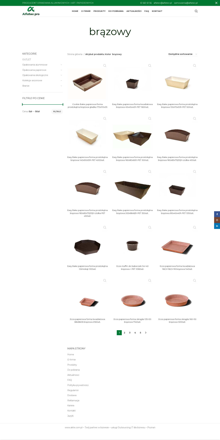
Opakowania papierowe (34, 72)
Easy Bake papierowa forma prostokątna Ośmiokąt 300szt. (87, 276)
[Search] (196, 12)
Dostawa (71, 403)
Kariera (70, 414)
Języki (70, 424)
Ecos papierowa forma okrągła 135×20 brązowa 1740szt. (132, 329)
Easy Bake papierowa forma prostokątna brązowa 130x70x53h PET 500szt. (177, 109)
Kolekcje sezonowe (32, 83)
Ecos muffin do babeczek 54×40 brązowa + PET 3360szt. (132, 276)
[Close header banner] (216, 3)
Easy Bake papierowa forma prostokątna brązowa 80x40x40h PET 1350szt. (177, 221)
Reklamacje (73, 408)
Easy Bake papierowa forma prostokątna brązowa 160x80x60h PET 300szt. (132, 165)
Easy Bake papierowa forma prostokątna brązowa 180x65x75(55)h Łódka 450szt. (177, 165)
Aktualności (73, 383)
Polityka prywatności (78, 393)
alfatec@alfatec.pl (163, 3)
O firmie (71, 368)
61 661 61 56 (146, 3)
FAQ (69, 388)
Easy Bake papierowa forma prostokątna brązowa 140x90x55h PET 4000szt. (87, 165)
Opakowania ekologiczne (35, 78)
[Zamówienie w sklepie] (183, 57)
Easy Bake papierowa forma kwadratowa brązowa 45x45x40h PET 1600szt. (132, 109)
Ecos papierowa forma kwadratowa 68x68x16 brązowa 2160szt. (87, 329)
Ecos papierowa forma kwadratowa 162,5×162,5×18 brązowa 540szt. (177, 276)
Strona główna (75, 56)
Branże (25, 88)
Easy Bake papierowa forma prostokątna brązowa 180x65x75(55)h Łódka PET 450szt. (87, 221)
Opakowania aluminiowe (34, 67)
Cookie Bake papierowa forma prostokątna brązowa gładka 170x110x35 (87, 109)
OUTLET (26, 62)
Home (70, 363)
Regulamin (73, 398)
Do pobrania (73, 378)
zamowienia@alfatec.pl (186, 3)
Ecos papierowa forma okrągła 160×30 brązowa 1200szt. (177, 329)
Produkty (72, 373)
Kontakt (71, 419)
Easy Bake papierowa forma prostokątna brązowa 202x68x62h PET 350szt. (132, 221)
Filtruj (57, 114)
